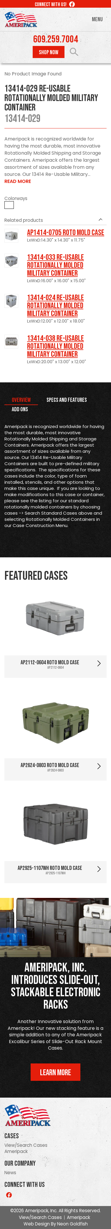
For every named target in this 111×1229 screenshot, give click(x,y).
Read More (17, 181)
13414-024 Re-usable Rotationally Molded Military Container (55, 305)
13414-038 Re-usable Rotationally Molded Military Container (55, 346)
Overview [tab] (21, 400)
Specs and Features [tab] (67, 400)
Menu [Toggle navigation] (97, 19)
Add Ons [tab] (20, 409)
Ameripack (16, 1151)
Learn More (55, 1073)
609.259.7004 (55, 39)
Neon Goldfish (72, 1224)
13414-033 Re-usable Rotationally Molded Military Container (55, 265)
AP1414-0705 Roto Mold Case (65, 232)
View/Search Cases (25, 1145)
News (10, 1172)
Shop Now (48, 52)
